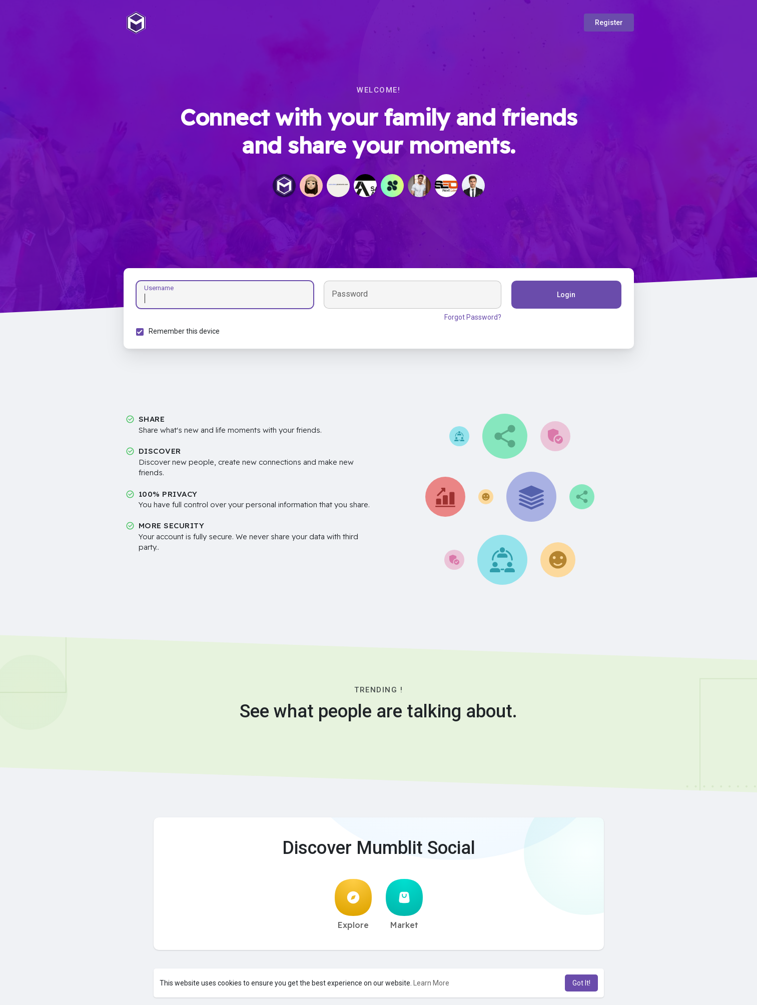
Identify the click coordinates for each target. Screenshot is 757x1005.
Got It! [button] (581, 983)
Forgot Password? (472, 317)
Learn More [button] (431, 983)
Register (609, 23)
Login (566, 295)
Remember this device (184, 331)
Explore (353, 904)
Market (404, 904)
